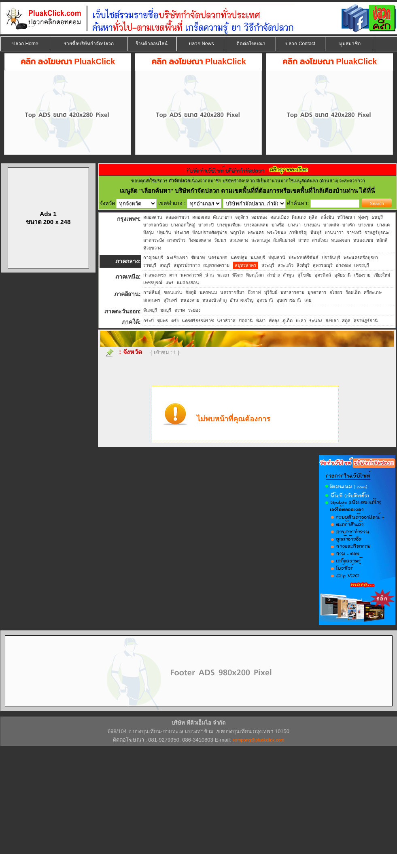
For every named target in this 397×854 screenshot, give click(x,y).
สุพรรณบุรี (323, 265)
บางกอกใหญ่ (183, 224)
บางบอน (312, 224)
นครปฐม (239, 257)
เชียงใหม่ (382, 275)
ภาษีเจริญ (298, 232)
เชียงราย (362, 275)
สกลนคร (151, 300)
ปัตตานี (246, 320)
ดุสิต (313, 217)
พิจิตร (237, 275)
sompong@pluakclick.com (258, 740)
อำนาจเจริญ (241, 300)
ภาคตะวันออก (121, 311)
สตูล (346, 320)
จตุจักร (241, 217)
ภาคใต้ (130, 322)
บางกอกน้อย (155, 224)
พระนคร (256, 232)
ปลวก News (201, 44)
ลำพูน (288, 275)
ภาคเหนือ (127, 276)
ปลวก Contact (300, 44)
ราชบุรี (149, 265)
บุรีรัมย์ (270, 292)
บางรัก (348, 224)
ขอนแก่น (173, 292)
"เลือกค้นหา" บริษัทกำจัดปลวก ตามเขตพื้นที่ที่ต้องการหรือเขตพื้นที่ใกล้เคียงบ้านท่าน (249, 190)
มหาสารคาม (292, 292)
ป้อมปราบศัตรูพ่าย (209, 232)
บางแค (383, 224)
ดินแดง (299, 217)
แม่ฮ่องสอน (188, 282)
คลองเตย (201, 217)
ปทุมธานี (276, 257)
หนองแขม (363, 240)
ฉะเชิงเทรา (177, 257)
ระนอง (315, 320)
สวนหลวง (238, 240)
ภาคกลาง (127, 261)
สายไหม (320, 240)
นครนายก (217, 257)
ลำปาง (273, 275)
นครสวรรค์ (191, 275)
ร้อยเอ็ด (353, 292)
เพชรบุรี (361, 265)
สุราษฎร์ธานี (366, 320)
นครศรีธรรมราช (198, 320)
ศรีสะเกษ (373, 292)
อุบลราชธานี (288, 300)
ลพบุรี (164, 265)
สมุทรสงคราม (216, 265)
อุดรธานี (265, 300)
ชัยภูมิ (190, 292)
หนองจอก (340, 240)
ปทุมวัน (164, 232)
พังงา (260, 320)
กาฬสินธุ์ (152, 292)
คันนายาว (222, 217)
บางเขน (366, 224)
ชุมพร (162, 320)
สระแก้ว (285, 265)
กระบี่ (148, 320)
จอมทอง (259, 217)
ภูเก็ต (287, 320)
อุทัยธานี (342, 275)
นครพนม (208, 292)
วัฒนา (220, 240)
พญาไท (237, 232)
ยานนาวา (334, 232)
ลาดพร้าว (176, 240)
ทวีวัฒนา (346, 217)
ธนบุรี (377, 217)
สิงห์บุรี (303, 265)
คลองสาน (152, 217)
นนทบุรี (258, 257)
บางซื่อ (278, 224)
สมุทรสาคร (245, 265)
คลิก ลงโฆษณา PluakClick (68, 61)
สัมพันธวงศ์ (284, 240)
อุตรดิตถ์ (322, 275)
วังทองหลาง (200, 240)
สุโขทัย (304, 275)
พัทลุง (274, 320)
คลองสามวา (177, 217)
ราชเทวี (354, 232)
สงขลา (332, 320)
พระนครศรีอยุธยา (361, 257)
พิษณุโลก (255, 275)
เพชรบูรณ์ (152, 282)
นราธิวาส (226, 320)
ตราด (179, 310)
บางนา (294, 224)
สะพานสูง (260, 240)
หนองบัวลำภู (214, 300)
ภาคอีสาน (126, 294)
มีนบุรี (316, 232)
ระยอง (194, 310)
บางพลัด (331, 224)
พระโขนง (276, 232)
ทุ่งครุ (363, 217)
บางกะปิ (206, 224)
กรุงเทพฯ (128, 219)
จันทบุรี (150, 310)
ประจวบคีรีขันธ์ (303, 257)
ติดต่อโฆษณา (250, 44)
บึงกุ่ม (148, 232)
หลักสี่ (382, 240)
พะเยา (223, 275)
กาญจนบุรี (153, 257)
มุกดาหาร (317, 292)
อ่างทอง (343, 265)
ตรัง (174, 320)
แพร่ (170, 282)
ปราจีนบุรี (331, 257)
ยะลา (301, 320)
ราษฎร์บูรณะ (377, 232)
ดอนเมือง (279, 217)
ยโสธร (335, 292)
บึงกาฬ (254, 292)
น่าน (209, 275)
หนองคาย (189, 300)
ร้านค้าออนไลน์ (152, 44)
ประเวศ (181, 232)
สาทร (303, 240)
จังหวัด (132, 352)
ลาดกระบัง (153, 240)
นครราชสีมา (232, 292)
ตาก (173, 275)
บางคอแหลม (256, 224)
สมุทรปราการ (187, 265)
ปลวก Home (25, 44)
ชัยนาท (198, 257)
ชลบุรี (165, 310)
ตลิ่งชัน (327, 217)
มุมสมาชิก (350, 44)
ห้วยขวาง (152, 247)
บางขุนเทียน (229, 224)
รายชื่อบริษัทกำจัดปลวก (89, 44)
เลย (307, 300)
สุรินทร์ (170, 300)
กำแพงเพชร (154, 275)
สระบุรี (267, 265)
